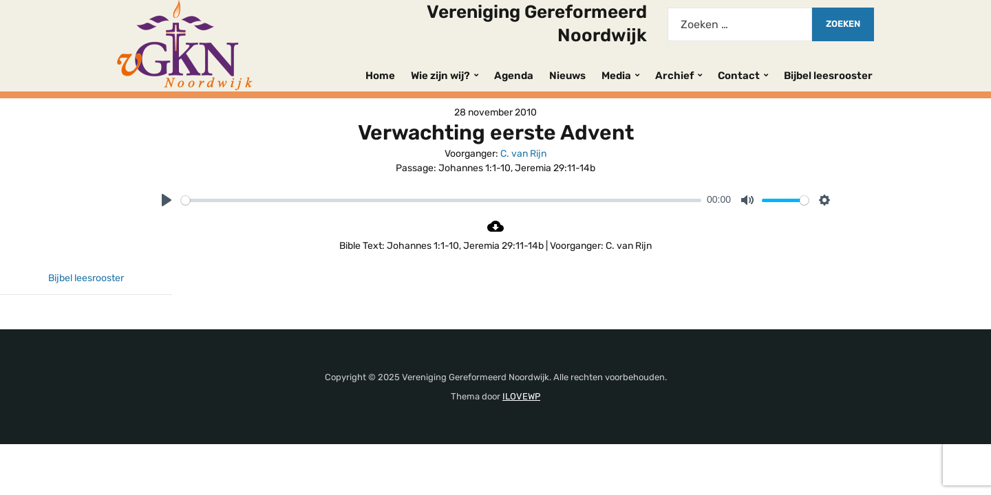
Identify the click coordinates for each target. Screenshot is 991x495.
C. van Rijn (523, 154)
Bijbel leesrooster (828, 75)
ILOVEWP (521, 396)
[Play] (167, 200)
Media (616, 75)
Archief (674, 75)
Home (380, 75)
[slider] (441, 200)
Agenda (513, 75)
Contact (739, 75)
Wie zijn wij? (440, 75)
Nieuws (567, 75)
